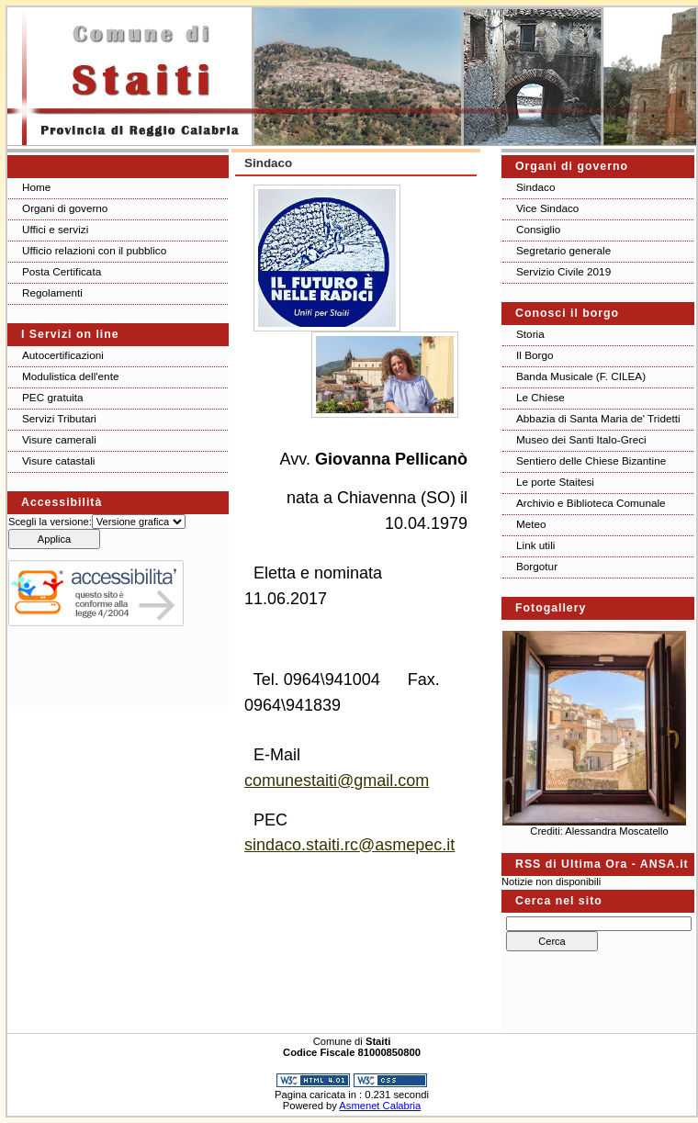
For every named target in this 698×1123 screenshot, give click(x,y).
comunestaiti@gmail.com (336, 780)
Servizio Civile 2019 (563, 271)
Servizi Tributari (59, 418)
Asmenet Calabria (380, 1105)
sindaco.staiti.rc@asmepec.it (349, 845)
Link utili (535, 545)
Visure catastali (58, 460)
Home (36, 187)
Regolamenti (52, 292)
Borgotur (536, 566)
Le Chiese (540, 397)
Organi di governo (64, 208)
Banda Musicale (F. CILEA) (581, 376)
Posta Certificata (61, 271)
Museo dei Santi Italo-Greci (581, 439)
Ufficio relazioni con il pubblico (94, 250)
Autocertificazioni (63, 355)
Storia (530, 334)
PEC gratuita (53, 397)
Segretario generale (563, 250)
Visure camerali (59, 439)
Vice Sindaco (547, 208)
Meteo (531, 524)
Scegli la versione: (50, 521)
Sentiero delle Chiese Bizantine (591, 460)
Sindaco (535, 187)
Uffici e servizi (55, 229)
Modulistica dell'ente (70, 376)
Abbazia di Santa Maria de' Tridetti (598, 418)
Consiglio (538, 229)
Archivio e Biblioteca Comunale (591, 503)
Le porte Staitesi (555, 482)
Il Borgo (535, 355)
